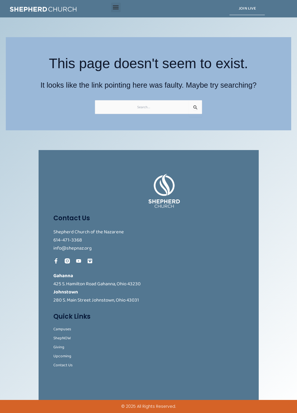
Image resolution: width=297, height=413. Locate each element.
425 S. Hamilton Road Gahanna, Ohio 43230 (97, 284)
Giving (58, 347)
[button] (116, 7)
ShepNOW (62, 338)
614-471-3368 (67, 240)
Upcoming (62, 356)
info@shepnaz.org (72, 248)
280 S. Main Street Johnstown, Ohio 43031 (96, 300)
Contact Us (63, 365)
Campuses (62, 329)
